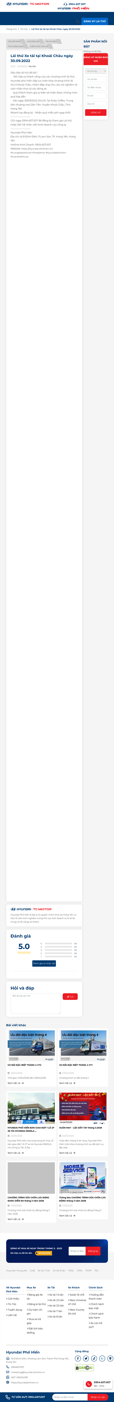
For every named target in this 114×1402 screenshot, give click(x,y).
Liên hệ (11, 1315)
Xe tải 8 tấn (61, 1270)
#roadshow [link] (39, 152)
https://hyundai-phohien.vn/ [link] (37, 148)
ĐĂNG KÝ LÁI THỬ (95, 21)
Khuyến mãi (35, 41)
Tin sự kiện (54, 41)
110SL (74, 1270)
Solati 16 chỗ (76, 1295)
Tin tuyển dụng (16, 46)
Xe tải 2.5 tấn (55, 1300)
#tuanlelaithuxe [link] (20, 156)
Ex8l (33, 1270)
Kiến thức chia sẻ (41, 46)
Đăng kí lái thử (36, 1304)
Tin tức (24, 29)
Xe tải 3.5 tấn (55, 1306)
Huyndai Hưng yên (17, 1270)
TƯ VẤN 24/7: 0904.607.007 (25, 1397)
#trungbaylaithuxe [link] (22, 152)
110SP (92, 1270)
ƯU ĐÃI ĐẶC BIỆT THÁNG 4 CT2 (24, 1065)
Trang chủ (11, 29)
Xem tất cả (16, 1083)
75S (101, 1270)
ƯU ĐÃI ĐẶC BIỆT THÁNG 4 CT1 (76, 1065)
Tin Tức (11, 1304)
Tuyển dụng (14, 1310)
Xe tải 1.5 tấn (55, 1295)
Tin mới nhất (14, 41)
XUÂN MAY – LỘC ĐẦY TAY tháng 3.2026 (80, 1127)
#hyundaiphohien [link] (57, 152)
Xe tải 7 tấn (45, 1270)
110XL (83, 1270)
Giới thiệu (12, 1299)
